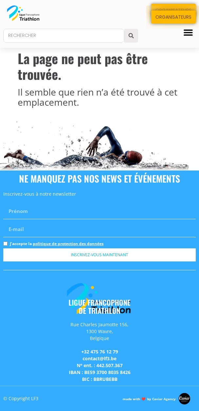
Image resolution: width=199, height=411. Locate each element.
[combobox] (63, 36)
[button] (188, 32)
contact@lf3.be (99, 358)
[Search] (131, 36)
